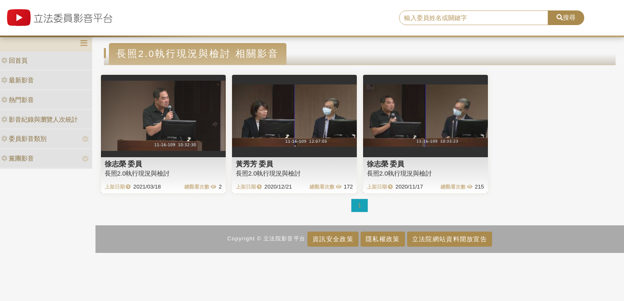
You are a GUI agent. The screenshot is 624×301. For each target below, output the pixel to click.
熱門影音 (17, 99)
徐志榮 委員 (123, 164)
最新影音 (17, 80)
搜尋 (566, 17)
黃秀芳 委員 (254, 164)
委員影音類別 (23, 138)
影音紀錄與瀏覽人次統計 (39, 119)
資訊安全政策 (332, 238)
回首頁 (14, 60)
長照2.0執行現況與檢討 (137, 173)
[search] (473, 18)
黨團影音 (17, 158)
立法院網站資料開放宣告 (449, 238)
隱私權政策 (383, 238)
